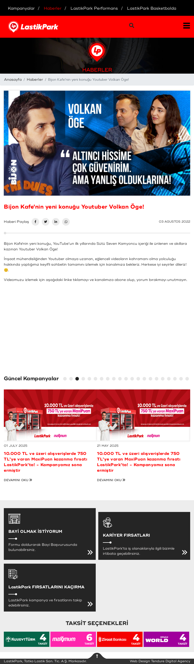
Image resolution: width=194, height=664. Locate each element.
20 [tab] (181, 379)
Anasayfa (13, 79)
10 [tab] (120, 379)
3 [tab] (77, 379)
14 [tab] (145, 379)
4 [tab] (84, 379)
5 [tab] (90, 379)
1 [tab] (65, 379)
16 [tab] (157, 379)
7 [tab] (102, 379)
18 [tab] (169, 379)
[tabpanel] (50, 430)
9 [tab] (114, 379)
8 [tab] (108, 379)
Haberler (35, 79)
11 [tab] (126, 379)
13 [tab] (139, 379)
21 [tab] (187, 379)
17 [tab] (163, 379)
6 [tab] (96, 379)
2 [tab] (71, 379)
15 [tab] (151, 379)
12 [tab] (132, 379)
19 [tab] (175, 379)
